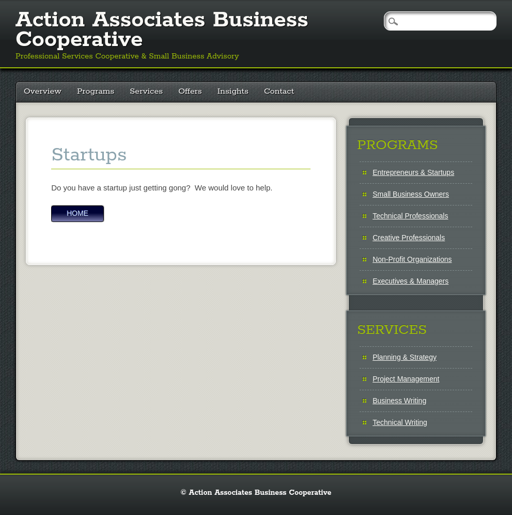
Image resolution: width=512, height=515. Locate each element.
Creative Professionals (409, 237)
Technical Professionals (410, 216)
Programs (95, 91)
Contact (279, 91)
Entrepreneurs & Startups (413, 172)
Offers (190, 91)
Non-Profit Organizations (412, 259)
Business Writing (399, 400)
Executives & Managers (410, 281)
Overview (42, 91)
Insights (233, 91)
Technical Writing (400, 422)
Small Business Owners (411, 194)
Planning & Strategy (405, 357)
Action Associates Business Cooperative (161, 30)
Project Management (406, 379)
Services (146, 91)
